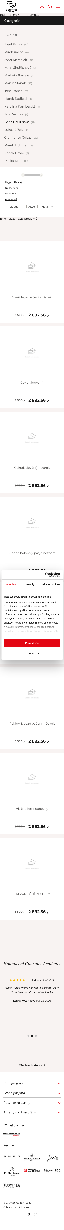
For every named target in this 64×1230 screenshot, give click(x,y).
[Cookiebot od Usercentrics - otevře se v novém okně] (45, 574)
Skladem (15, 206)
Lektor (11, 34)
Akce (31, 206)
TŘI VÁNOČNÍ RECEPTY (32, 894)
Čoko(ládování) (32, 382)
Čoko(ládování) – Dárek (32, 468)
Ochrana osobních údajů (16, 1207)
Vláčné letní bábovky (32, 809)
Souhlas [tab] (11, 584)
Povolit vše (32, 643)
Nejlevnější (11, 187)
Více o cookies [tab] (51, 584)
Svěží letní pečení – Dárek (32, 297)
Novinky (47, 206)
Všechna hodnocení (32, 1065)
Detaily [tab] (30, 584)
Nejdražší (10, 193)
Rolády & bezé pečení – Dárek (32, 723)
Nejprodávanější (14, 182)
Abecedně (11, 199)
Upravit (32, 653)
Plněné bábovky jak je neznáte (32, 553)
